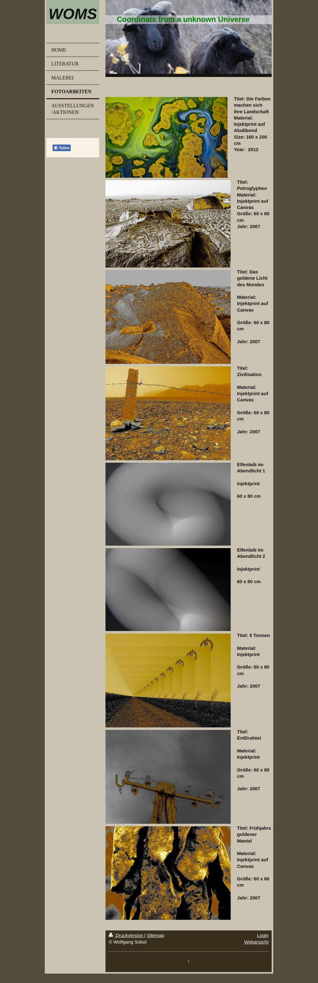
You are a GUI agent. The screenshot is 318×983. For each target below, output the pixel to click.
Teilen (61, 148)
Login (263, 935)
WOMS (73, 14)
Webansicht (256, 942)
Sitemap (155, 935)
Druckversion (126, 935)
